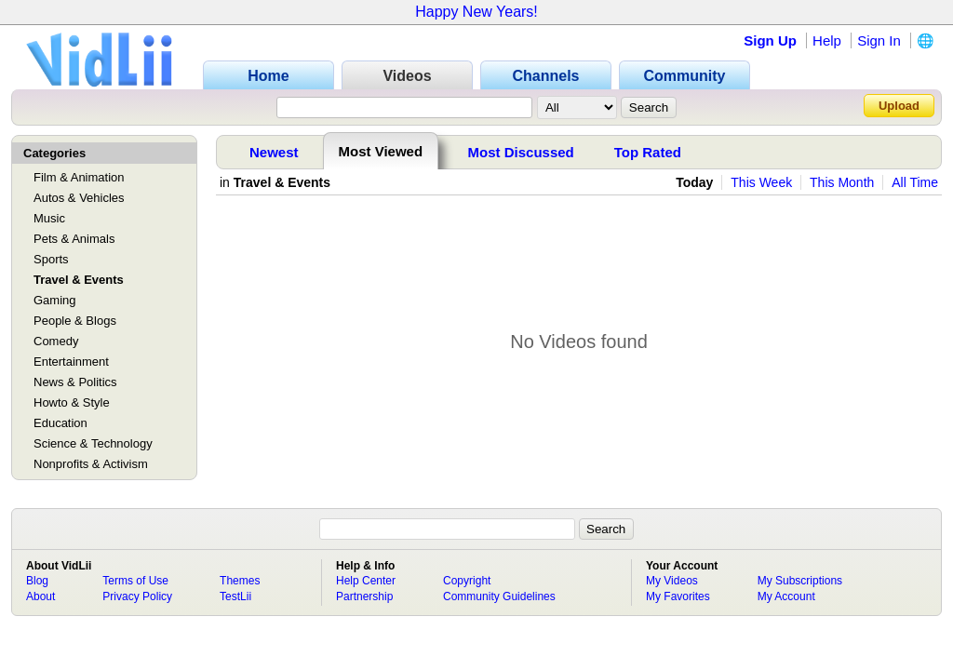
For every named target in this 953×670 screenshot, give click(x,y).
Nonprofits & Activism (91, 464)
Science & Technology (93, 443)
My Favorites (678, 596)
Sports (51, 259)
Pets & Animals (74, 239)
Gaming (55, 300)
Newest (274, 152)
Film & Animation (79, 177)
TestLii (235, 596)
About (40, 596)
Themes (240, 580)
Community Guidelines (499, 596)
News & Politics (75, 382)
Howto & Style (72, 402)
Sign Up (770, 40)
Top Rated (647, 152)
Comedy (56, 341)
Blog (37, 580)
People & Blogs (75, 321)
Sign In (879, 40)
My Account (786, 596)
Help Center (366, 580)
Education (60, 423)
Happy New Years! (476, 12)
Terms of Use (135, 580)
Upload (899, 106)
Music (49, 218)
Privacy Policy (137, 596)
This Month (842, 182)
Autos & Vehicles (79, 198)
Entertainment (71, 361)
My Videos (672, 580)
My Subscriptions (800, 580)
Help (826, 40)
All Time (915, 182)
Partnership (364, 596)
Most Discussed (521, 152)
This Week (761, 182)
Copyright (466, 580)
